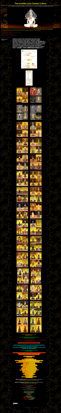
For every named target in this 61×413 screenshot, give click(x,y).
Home (29, 409)
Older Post (44, 409)
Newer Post (14, 409)
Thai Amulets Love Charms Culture (30, 3)
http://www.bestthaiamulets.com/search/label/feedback (9, 35)
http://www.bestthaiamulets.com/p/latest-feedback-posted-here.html (11, 32)
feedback (16, 404)
